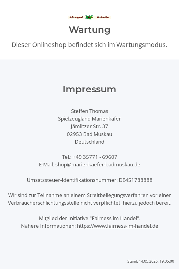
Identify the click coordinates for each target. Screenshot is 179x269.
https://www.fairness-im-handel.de (117, 225)
